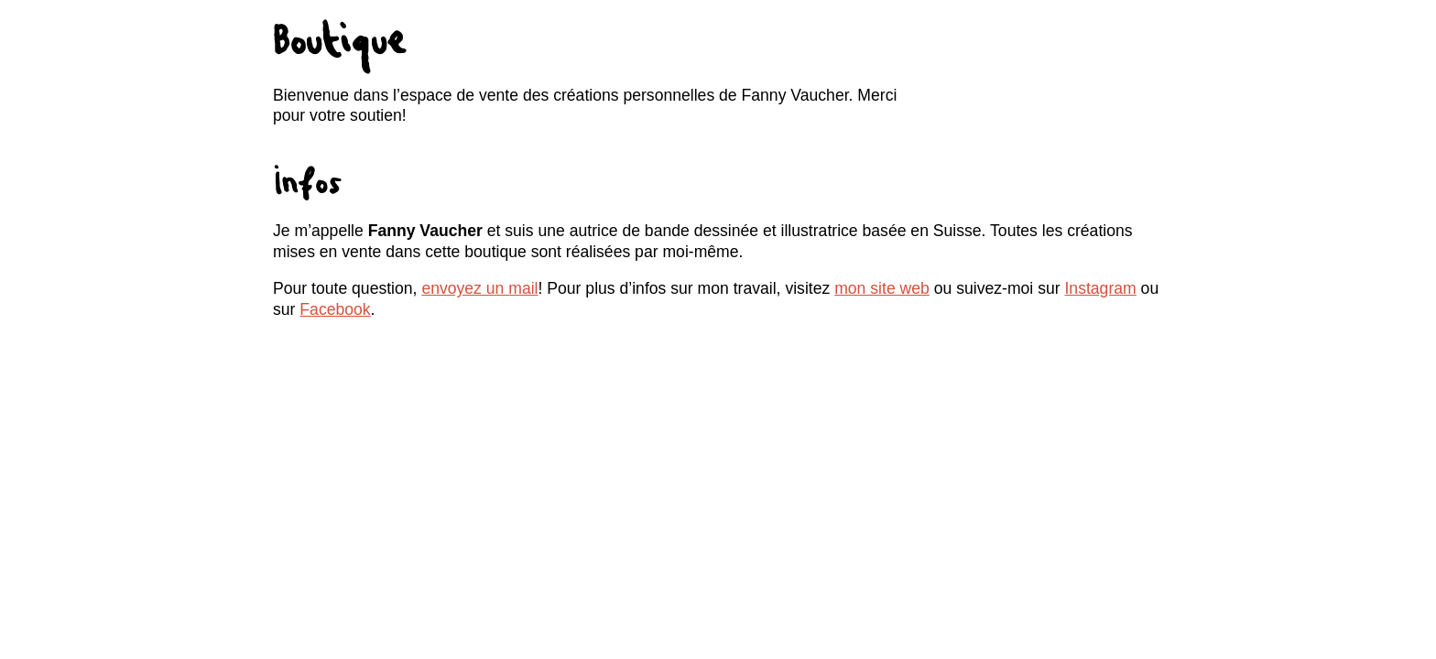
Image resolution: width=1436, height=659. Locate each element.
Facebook (334, 309)
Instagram (1100, 288)
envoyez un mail (479, 288)
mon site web (882, 288)
